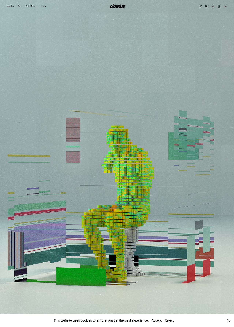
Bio (19, 6)
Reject (169, 320)
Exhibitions (31, 6)
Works (10, 6)
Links (43, 6)
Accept (157, 320)
